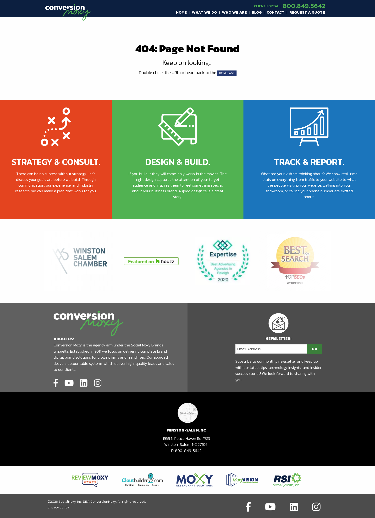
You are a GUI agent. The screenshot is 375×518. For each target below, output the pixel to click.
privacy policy (58, 507)
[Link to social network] (56, 382)
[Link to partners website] (90, 479)
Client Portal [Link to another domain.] (266, 6)
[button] (181, 12)
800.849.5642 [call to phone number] (304, 6)
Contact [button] (275, 12)
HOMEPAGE (227, 73)
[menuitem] (181, 12)
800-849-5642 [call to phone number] (188, 450)
